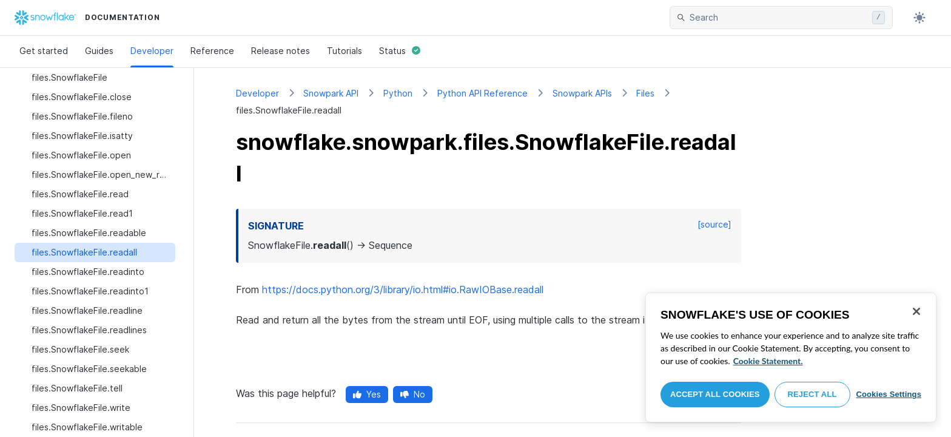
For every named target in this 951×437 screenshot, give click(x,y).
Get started (43, 51)
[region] (790, 357)
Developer (151, 51)
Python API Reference (482, 93)
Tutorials (344, 51)
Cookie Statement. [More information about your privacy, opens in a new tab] (768, 361)
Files (645, 93)
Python (397, 93)
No (412, 394)
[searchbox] (778, 18)
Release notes (280, 51)
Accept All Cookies (715, 394)
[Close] (916, 311)
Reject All (812, 394)
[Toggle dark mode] (919, 17)
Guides (99, 51)
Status (399, 51)
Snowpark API (330, 93)
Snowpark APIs (582, 93)
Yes (367, 394)
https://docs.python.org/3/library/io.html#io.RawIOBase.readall (402, 289)
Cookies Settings (888, 394)
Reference (212, 51)
